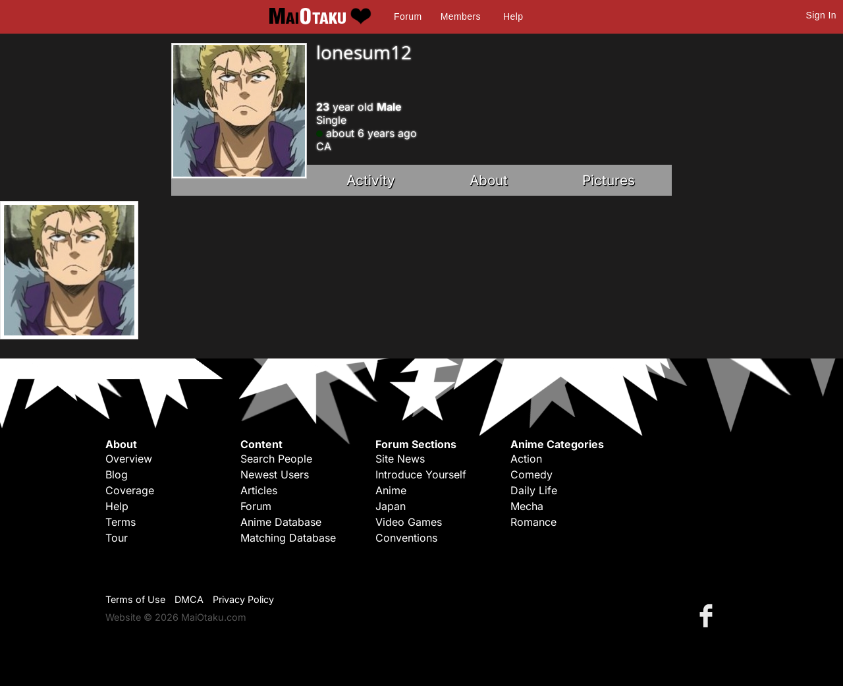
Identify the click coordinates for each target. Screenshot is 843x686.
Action (526, 458)
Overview (128, 458)
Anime (390, 490)
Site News (400, 458)
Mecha (526, 506)
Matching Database (288, 537)
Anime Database (280, 522)
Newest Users (274, 474)
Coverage (129, 490)
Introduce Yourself (420, 474)
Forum (408, 16)
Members (461, 16)
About (489, 180)
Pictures (608, 180)
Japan (390, 506)
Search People (276, 458)
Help (513, 16)
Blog (116, 474)
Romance (533, 522)
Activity (370, 180)
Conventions (406, 537)
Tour (116, 537)
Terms (120, 522)
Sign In (821, 15)
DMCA (189, 599)
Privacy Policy (243, 599)
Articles (258, 490)
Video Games (408, 522)
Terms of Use (135, 599)
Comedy (531, 474)
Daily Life (533, 490)
